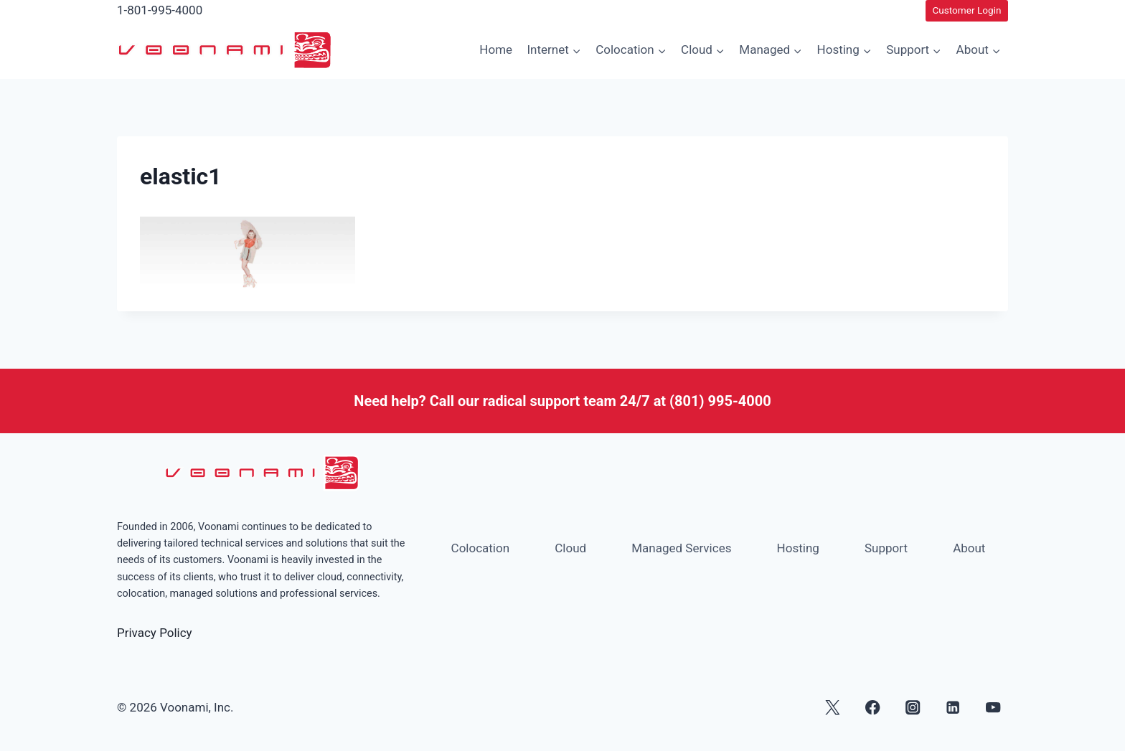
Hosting (798, 548)
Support (886, 548)
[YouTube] (993, 707)
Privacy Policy (154, 632)
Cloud (570, 548)
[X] (832, 707)
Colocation (480, 548)
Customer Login (966, 10)
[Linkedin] (953, 707)
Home (495, 49)
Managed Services (681, 548)
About (969, 548)
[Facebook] (873, 707)
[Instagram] (913, 707)
